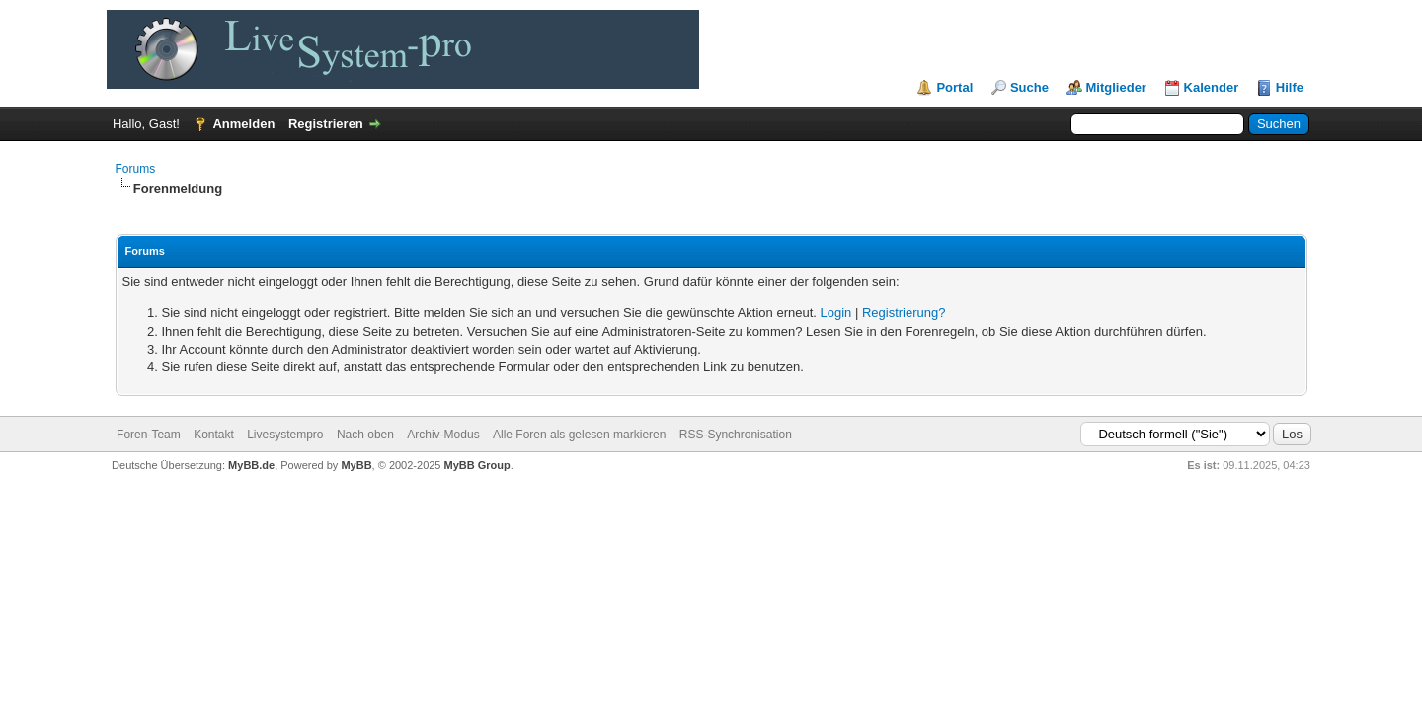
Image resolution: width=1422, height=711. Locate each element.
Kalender (1211, 87)
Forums (136, 169)
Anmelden (243, 124)
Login (836, 312)
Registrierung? (904, 312)
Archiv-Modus (443, 434)
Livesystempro (285, 434)
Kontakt (214, 434)
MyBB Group (477, 465)
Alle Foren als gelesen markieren (579, 434)
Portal (954, 87)
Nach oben (365, 434)
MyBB (356, 465)
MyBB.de (251, 465)
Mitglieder (1116, 87)
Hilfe (1290, 87)
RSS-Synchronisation (735, 434)
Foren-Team (149, 434)
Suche (1029, 87)
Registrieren (325, 124)
